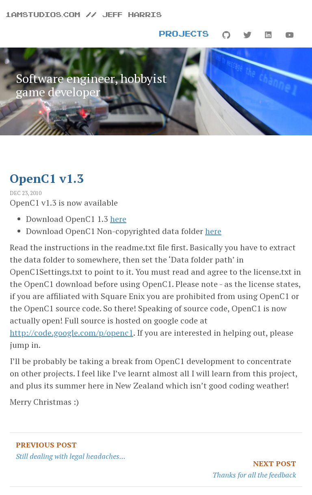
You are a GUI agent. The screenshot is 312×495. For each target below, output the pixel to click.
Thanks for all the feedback (254, 475)
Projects (184, 33)
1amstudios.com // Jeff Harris (84, 14)
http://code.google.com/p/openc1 (71, 332)
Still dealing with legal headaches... (71, 456)
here (118, 218)
